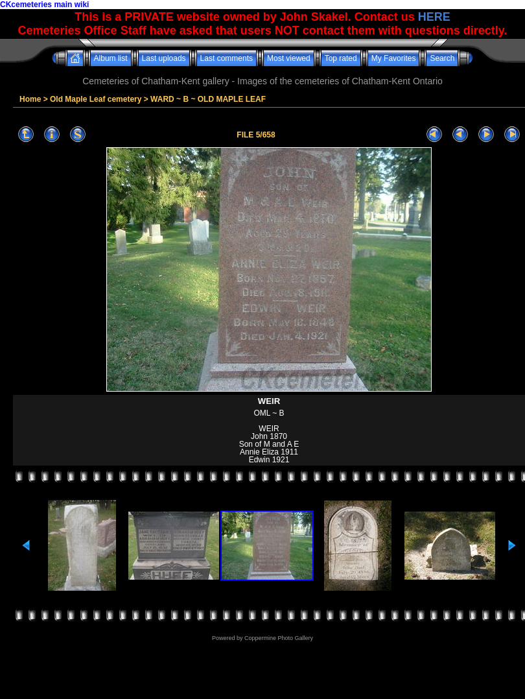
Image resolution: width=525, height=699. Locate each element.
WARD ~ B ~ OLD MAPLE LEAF (208, 99)
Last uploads (164, 58)
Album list (111, 58)
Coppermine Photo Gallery (278, 638)
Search (442, 58)
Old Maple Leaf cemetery (95, 99)
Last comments (226, 58)
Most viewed (288, 58)
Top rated (341, 58)
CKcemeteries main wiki (44, 4)
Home (30, 99)
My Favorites (393, 58)
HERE (434, 16)
